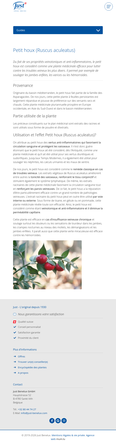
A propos (23, 372)
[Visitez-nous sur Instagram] (64, 420)
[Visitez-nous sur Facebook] (52, 420)
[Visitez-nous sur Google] (58, 420)
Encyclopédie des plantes (32, 367)
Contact (17, 384)
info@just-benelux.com (34, 413)
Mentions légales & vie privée (68, 435)
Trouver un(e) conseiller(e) (33, 361)
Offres (21, 356)
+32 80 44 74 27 (27, 409)
